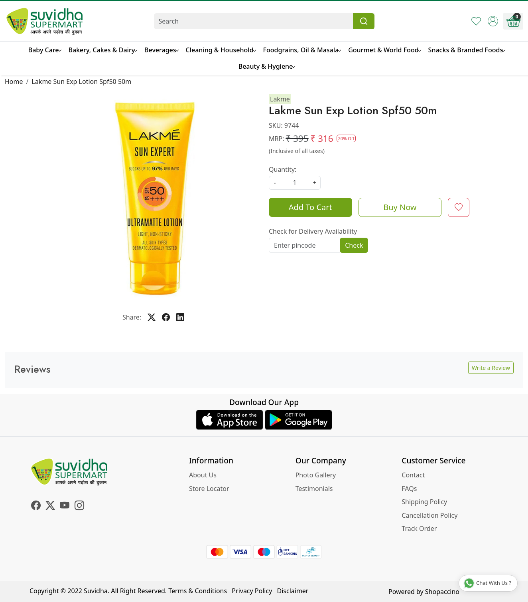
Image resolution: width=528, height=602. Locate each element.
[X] (50, 507)
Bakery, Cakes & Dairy (103, 50)
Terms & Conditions (197, 590)
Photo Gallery (316, 475)
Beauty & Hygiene (266, 66)
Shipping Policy (424, 501)
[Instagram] (79, 507)
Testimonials (314, 488)
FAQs (409, 488)
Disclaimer (293, 590)
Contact (413, 475)
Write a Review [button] (491, 368)
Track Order (419, 528)
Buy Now (399, 207)
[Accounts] (493, 21)
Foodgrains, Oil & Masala (302, 50)
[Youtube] (64, 507)
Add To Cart (310, 207)
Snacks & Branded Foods (466, 50)
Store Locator (209, 488)
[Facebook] (36, 507)
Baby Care (44, 50)
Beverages (161, 50)
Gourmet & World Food (384, 50)
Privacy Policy (252, 590)
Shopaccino (442, 591)
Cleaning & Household (221, 50)
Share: (131, 317)
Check (354, 245)
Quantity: (282, 169)
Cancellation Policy (429, 515)
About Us (203, 475)
